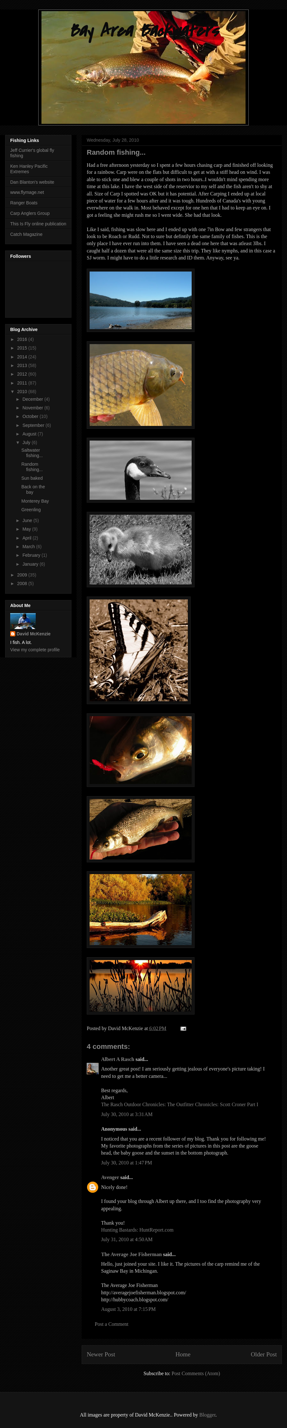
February (31, 555)
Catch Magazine (26, 234)
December (33, 399)
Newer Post (101, 1354)
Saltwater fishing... (32, 453)
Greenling (31, 509)
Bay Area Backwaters (143, 31)
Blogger (207, 1414)
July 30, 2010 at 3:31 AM (127, 1114)
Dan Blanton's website (32, 182)
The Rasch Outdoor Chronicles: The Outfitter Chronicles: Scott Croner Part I (179, 1104)
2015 (22, 347)
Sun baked (32, 478)
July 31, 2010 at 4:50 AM (127, 1239)
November (33, 407)
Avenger (110, 1177)
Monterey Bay (35, 501)
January (31, 564)
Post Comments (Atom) (196, 1373)
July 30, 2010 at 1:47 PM (126, 1162)
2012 (22, 374)
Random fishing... (32, 467)
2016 (22, 339)
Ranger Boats (24, 202)
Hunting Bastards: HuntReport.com (137, 1230)
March (29, 546)
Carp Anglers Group (30, 213)
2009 (22, 574)
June (27, 520)
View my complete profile (35, 649)
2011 (22, 382)
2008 (22, 583)
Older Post (264, 1354)
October (31, 416)
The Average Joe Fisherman (131, 1254)
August (29, 433)
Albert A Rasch (117, 1059)
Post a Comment (112, 1324)
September (33, 425)
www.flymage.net (27, 192)
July (27, 442)
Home (182, 1354)
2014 (22, 356)
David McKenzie (34, 633)
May (27, 529)
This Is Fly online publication (38, 223)
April (27, 538)
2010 (22, 391)
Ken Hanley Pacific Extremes (29, 169)
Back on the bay (33, 489)
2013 (22, 365)
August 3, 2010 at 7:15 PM (128, 1309)
